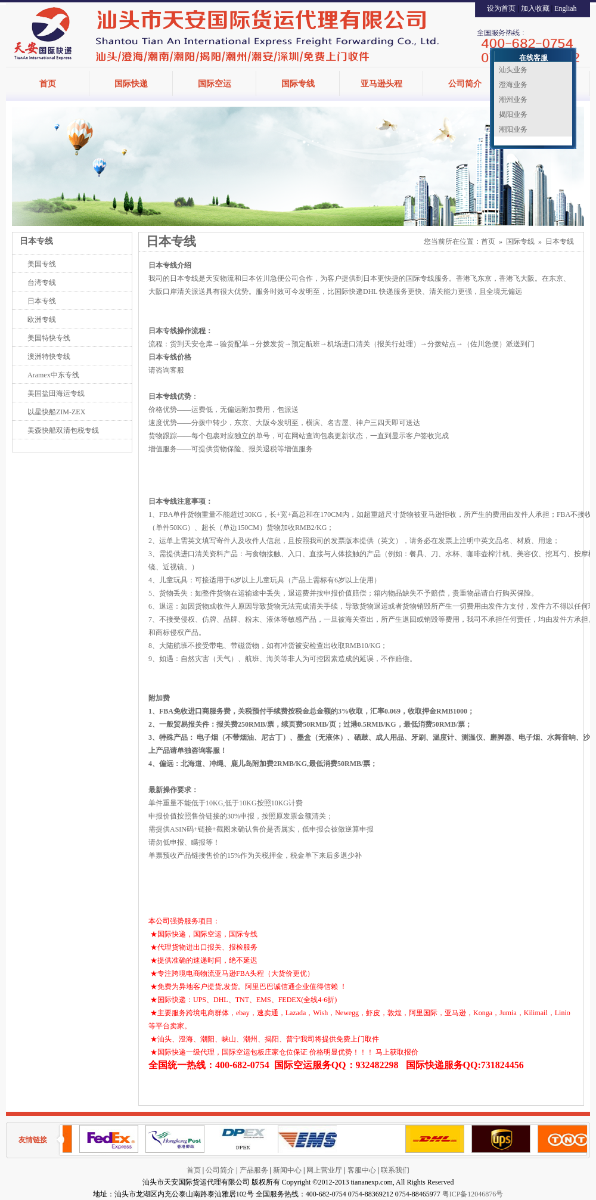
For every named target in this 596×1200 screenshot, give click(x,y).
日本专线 (41, 301)
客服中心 (361, 1170)
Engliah (565, 8)
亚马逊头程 (381, 83)
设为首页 (501, 8)
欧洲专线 (41, 319)
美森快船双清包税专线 (63, 430)
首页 (47, 83)
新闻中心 (287, 1170)
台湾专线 (41, 282)
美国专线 (41, 264)
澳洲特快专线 (48, 356)
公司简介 (465, 83)
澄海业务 (513, 84)
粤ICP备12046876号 (473, 1194)
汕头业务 (513, 70)
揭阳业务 (513, 114)
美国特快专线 (48, 338)
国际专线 (298, 83)
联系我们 (395, 1170)
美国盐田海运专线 (56, 393)
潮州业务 (513, 99)
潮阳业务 (513, 129)
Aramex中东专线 (53, 375)
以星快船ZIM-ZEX (56, 412)
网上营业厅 (324, 1170)
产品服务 (254, 1170)
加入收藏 (535, 8)
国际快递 (131, 83)
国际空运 (214, 83)
